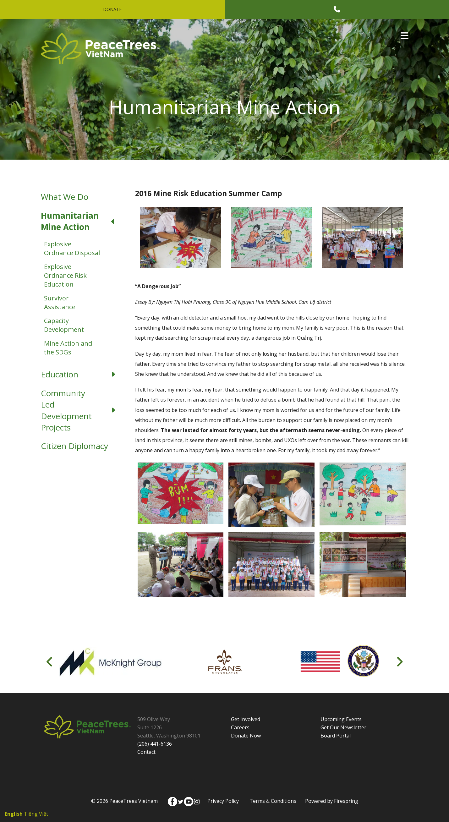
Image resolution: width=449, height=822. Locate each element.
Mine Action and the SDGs (68, 347)
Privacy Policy (223, 800)
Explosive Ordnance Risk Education (65, 275)
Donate (112, 9)
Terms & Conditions (272, 800)
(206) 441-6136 (154, 743)
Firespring (346, 800)
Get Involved (245, 719)
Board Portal (335, 735)
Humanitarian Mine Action (82, 221)
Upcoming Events (341, 719)
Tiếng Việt (36, 813)
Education (82, 374)
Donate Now (246, 735)
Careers (240, 727)
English (14, 813)
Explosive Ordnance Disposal (72, 248)
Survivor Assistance (59, 302)
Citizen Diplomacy (74, 446)
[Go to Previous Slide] (50, 661)
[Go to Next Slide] (399, 661)
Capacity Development (64, 325)
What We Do (64, 196)
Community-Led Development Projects (82, 410)
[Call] (337, 9)
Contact (146, 751)
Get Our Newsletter (343, 727)
